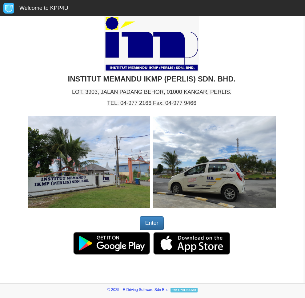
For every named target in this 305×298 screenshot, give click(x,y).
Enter (151, 223)
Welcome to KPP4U (43, 8)
